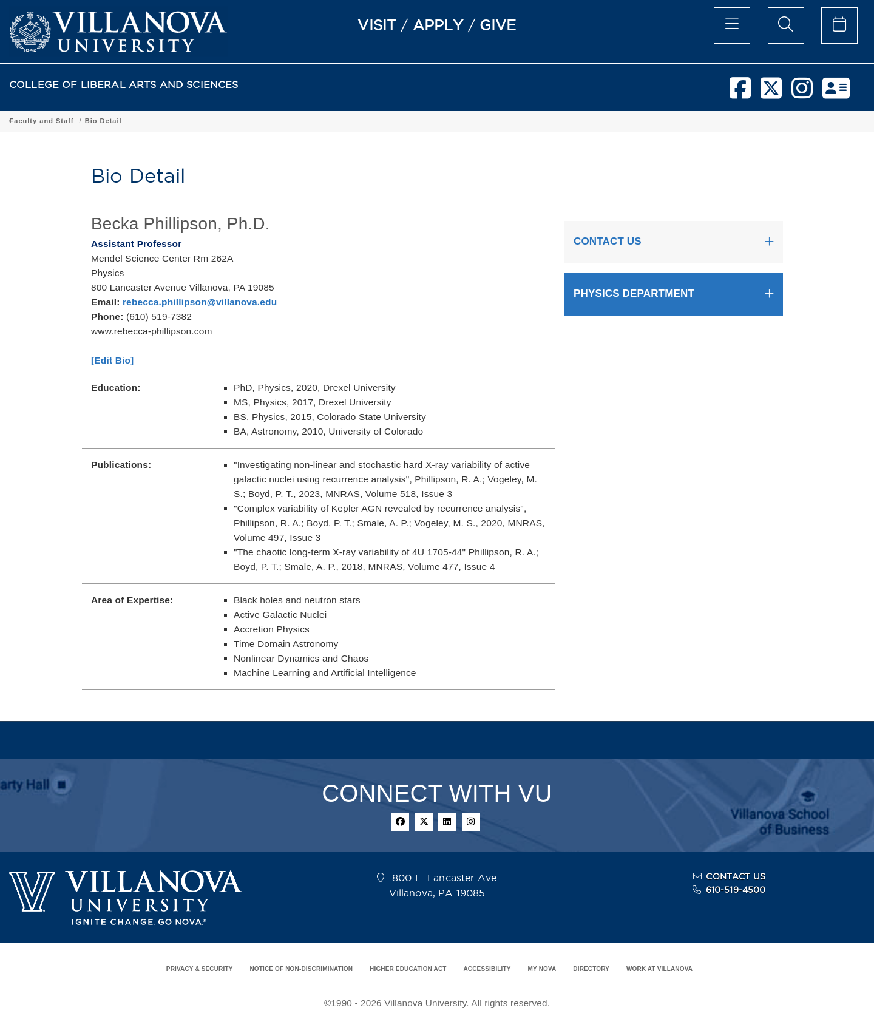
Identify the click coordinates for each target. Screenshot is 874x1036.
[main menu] (732, 25)
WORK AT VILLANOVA (659, 969)
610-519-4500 (736, 890)
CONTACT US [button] (608, 241)
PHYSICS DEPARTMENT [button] (634, 293)
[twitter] (771, 93)
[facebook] (740, 93)
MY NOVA (542, 969)
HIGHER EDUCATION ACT (408, 969)
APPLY (438, 25)
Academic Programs (195, 120)
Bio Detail (434, 120)
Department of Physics (287, 120)
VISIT (376, 25)
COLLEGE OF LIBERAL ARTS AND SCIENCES (124, 85)
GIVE (498, 25)
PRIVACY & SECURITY (199, 969)
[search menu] (786, 25)
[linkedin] (447, 822)
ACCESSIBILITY (486, 969)
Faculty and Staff (372, 120)
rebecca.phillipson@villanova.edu (200, 302)
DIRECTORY (591, 969)
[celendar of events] (839, 25)
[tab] (673, 242)
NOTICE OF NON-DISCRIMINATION (301, 969)
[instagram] (802, 93)
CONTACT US (735, 876)
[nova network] (836, 93)
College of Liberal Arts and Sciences (78, 120)
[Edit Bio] (112, 360)
